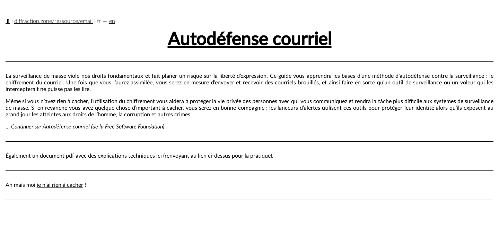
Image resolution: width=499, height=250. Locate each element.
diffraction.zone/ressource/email (53, 21)
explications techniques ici (130, 156)
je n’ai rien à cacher (60, 185)
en (112, 21)
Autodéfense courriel (250, 40)
